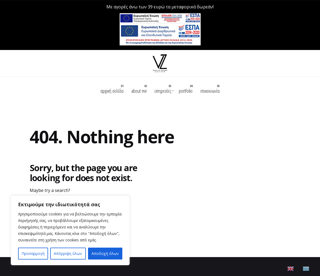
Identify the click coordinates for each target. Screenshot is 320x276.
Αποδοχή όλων (105, 253)
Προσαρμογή (33, 253)
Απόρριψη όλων (68, 253)
